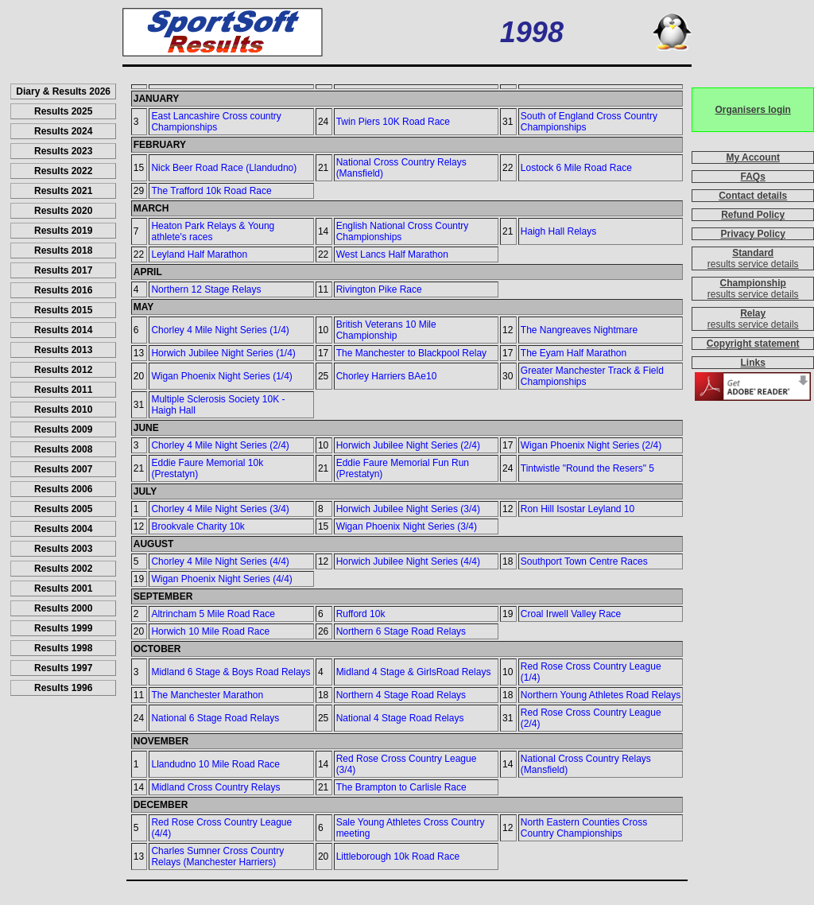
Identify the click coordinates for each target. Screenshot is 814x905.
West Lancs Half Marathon (392, 254)
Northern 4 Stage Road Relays (401, 695)
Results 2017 (63, 270)
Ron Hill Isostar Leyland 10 (577, 509)
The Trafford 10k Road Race (211, 190)
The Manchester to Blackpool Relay (411, 353)
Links (753, 362)
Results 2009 (63, 429)
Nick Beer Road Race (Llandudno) (224, 167)
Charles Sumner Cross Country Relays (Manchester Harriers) (217, 856)
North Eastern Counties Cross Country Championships (584, 828)
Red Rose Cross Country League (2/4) (591, 718)
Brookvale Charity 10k (197, 526)
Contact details (753, 195)
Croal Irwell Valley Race (571, 614)
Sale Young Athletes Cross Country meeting (410, 828)
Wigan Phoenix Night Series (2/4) (591, 445)
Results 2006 (63, 489)
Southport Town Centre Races (584, 561)
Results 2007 (63, 469)
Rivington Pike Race (379, 289)
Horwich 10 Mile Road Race (210, 631)
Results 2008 (63, 449)
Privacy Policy (753, 233)
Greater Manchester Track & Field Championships (592, 376)
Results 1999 (63, 628)
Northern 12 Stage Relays (206, 289)
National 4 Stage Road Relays (400, 718)
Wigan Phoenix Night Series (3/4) (406, 526)
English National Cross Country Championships (402, 231)
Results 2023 (63, 151)
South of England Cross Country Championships (589, 122)
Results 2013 (63, 349)
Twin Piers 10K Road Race (393, 121)
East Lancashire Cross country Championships (216, 122)
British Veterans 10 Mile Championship (386, 330)
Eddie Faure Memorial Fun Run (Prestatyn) (402, 468)
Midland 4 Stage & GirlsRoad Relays (413, 672)
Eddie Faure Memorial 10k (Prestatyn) (207, 468)
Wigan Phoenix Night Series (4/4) (221, 579)
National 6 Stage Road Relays (215, 718)
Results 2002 (63, 568)
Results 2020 (63, 210)
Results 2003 (63, 548)
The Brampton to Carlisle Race (401, 787)
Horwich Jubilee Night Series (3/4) (408, 509)
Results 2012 (63, 369)
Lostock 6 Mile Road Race (576, 167)
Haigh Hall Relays (558, 231)
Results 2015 (63, 310)
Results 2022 (63, 171)
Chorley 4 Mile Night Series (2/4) (220, 445)
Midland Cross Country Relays (215, 787)
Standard (752, 252)
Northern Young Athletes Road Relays (600, 695)
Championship (753, 283)
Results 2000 (63, 608)
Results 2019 (63, 230)
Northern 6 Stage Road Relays (401, 631)
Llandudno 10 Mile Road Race (215, 764)
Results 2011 (63, 389)
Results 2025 (63, 111)
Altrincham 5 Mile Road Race (212, 614)
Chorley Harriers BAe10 (386, 376)
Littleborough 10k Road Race (397, 856)
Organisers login (753, 109)
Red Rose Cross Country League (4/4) (221, 828)
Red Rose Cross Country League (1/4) (591, 672)
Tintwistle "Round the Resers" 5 (587, 468)
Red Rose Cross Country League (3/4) (406, 764)
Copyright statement (753, 343)
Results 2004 (63, 528)
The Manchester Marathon (207, 695)
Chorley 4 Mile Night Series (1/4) (220, 330)
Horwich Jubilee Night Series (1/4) (223, 353)
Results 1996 (63, 687)
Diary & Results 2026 (63, 91)
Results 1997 (63, 668)
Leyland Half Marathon (199, 254)
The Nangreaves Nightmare (579, 330)
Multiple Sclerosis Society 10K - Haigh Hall (218, 405)
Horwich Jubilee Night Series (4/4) (408, 561)
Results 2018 (63, 250)
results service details (753, 264)
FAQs (753, 176)
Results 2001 (63, 588)
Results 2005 (63, 509)
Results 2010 (63, 409)
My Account (753, 157)
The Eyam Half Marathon (573, 353)
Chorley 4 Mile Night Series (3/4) (220, 509)
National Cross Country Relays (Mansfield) (401, 168)
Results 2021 (63, 190)
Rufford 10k (361, 614)
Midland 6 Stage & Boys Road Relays (230, 672)
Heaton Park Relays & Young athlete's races (212, 231)
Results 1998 (63, 648)
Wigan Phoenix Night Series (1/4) (221, 376)
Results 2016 (63, 290)
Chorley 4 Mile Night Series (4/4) (220, 561)
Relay (753, 313)
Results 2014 (63, 330)
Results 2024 (63, 131)
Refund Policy (753, 214)
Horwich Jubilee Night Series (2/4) (408, 445)
